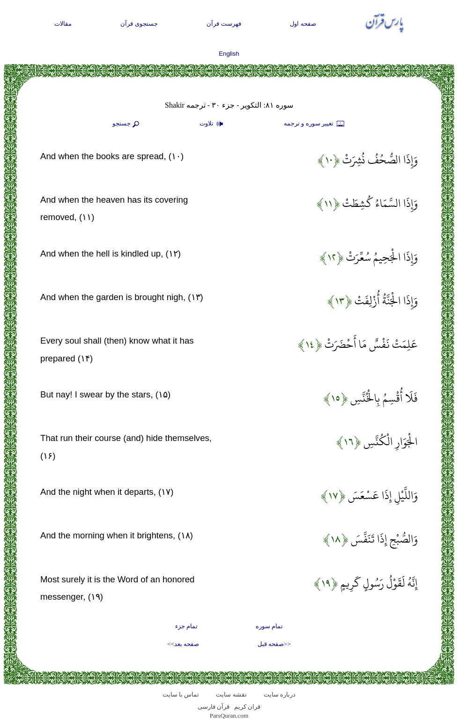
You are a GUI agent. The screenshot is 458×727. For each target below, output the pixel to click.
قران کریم (247, 706)
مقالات (63, 23)
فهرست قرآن (224, 23)
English (229, 53)
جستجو (126, 124)
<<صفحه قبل (274, 643)
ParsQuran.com (229, 715)
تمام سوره (269, 626)
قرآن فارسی (213, 706)
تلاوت (212, 124)
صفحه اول (303, 23)
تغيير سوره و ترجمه (315, 124)
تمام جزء (186, 626)
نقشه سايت (231, 694)
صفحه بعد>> (183, 643)
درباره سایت (279, 694)
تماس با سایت (181, 694)
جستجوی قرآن (139, 23)
